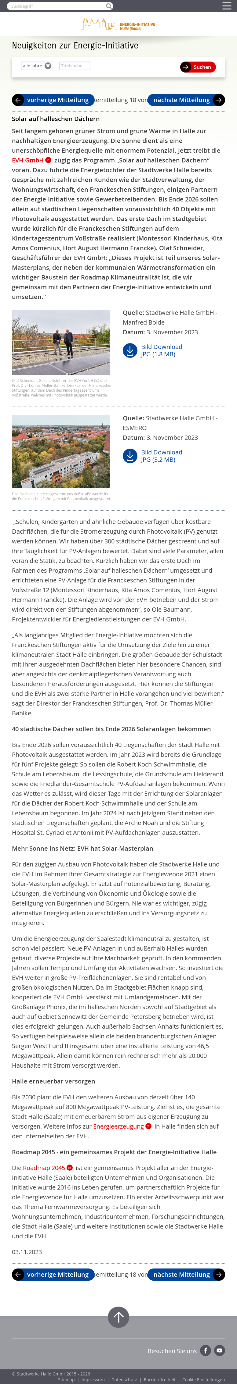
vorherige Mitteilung (58, 100)
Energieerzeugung (118, 1126)
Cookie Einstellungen (203, 1379)
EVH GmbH (28, 160)
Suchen (202, 67)
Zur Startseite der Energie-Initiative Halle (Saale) (118, 23)
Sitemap (66, 1379)
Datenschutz (124, 1379)
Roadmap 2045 (44, 1168)
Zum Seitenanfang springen (118, 1317)
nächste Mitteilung (182, 100)
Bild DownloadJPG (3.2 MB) (161, 456)
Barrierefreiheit (160, 1379)
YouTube (219, 1350)
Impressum (93, 1379)
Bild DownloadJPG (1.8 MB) (161, 350)
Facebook (205, 1350)
